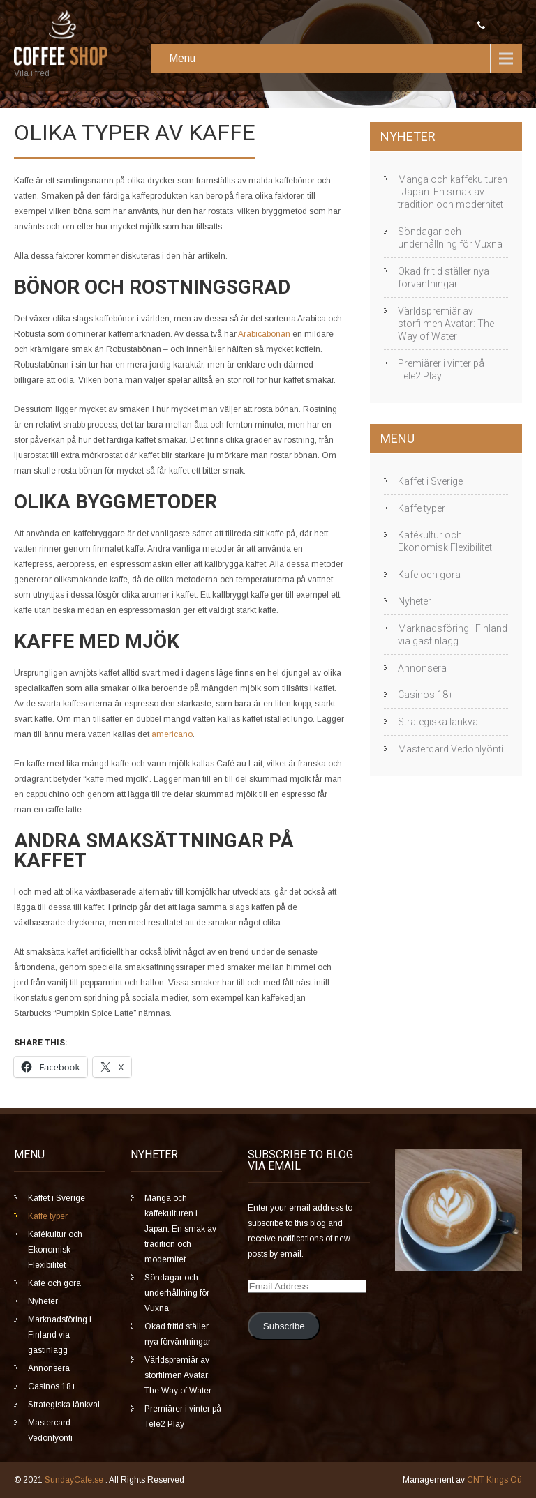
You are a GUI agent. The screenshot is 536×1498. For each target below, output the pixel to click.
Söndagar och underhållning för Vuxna (450, 238)
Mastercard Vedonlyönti (450, 749)
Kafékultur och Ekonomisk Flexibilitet (445, 541)
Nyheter (414, 601)
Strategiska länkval (439, 721)
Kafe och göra (429, 574)
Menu (182, 58)
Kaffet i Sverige (430, 481)
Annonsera (422, 668)
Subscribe (284, 1326)
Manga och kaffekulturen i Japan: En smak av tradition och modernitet (452, 192)
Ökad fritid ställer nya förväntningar (443, 277)
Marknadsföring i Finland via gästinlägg (452, 634)
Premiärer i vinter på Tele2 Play (441, 369)
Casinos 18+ (426, 694)
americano (172, 734)
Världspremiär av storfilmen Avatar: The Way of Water (446, 323)
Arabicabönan (264, 334)
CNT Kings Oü (494, 1480)
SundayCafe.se (75, 1480)
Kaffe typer (421, 508)
